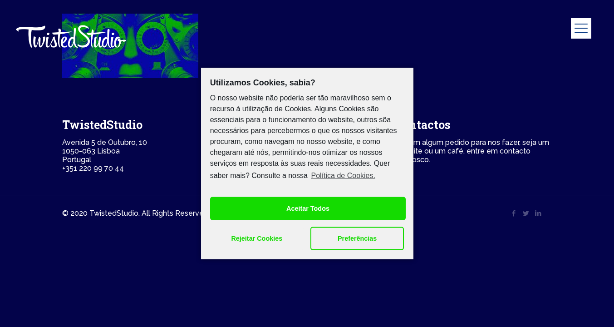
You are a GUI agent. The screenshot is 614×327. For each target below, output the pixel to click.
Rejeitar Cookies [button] (256, 238)
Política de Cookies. (343, 175)
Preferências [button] (357, 238)
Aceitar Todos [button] (307, 208)
